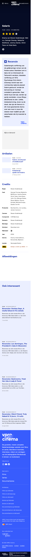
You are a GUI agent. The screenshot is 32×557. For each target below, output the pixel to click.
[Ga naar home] (15, 3)
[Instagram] (3, 464)
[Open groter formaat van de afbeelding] (15, 267)
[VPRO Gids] (6, 535)
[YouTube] (6, 464)
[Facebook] (9, 464)
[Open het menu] (5, 3)
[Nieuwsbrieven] (24, 3)
